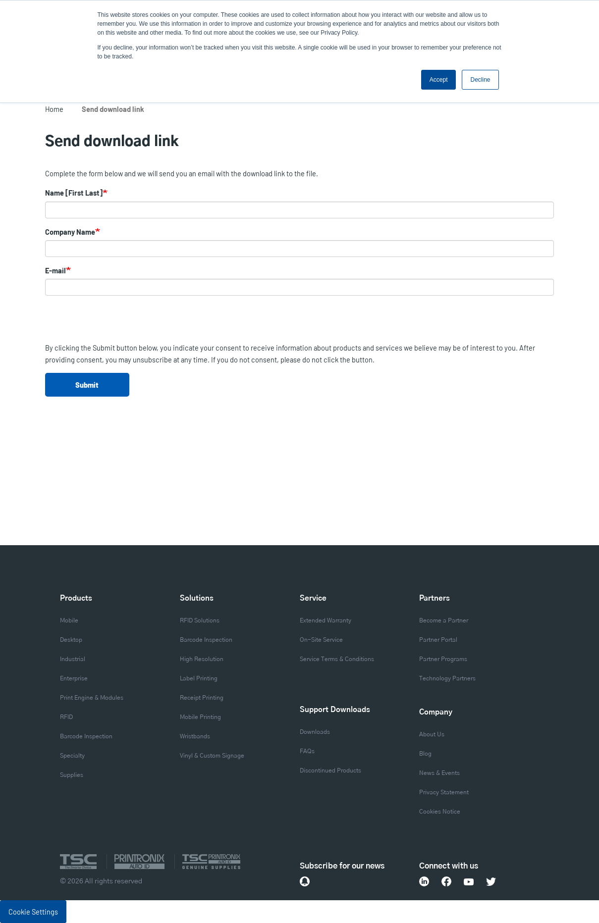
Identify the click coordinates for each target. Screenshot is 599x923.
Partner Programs (443, 659)
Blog (425, 754)
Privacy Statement (444, 792)
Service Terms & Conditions (337, 659)
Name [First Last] (74, 192)
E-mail (55, 270)
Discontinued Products (330, 770)
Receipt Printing (201, 698)
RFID (66, 717)
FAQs (307, 751)
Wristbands (195, 736)
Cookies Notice (439, 812)
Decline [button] (480, 79)
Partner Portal (438, 640)
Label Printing (199, 678)
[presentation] (120, 322)
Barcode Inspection (86, 736)
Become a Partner (443, 620)
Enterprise (74, 678)
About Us (431, 734)
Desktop (71, 640)
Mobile (69, 620)
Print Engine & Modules (91, 698)
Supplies (71, 775)
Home (54, 108)
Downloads (315, 732)
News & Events (439, 773)
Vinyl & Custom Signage (212, 756)
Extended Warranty (325, 620)
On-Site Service (321, 640)
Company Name (70, 231)
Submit (87, 384)
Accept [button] (439, 79)
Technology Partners (447, 678)
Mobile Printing (200, 717)
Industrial (72, 659)
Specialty (72, 756)
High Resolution (201, 659)
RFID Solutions (199, 620)
